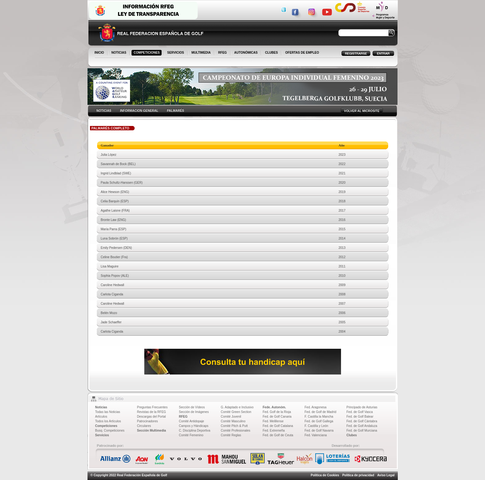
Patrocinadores (147, 421)
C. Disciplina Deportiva (194, 430)
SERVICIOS (176, 53)
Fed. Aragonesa (316, 407)
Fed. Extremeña (274, 430)
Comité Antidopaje (191, 421)
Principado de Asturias (362, 407)
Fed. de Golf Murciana (362, 430)
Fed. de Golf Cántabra (362, 421)
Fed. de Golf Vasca (360, 412)
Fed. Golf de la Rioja (277, 412)
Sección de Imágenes (194, 412)
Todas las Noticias (107, 412)
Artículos (101, 416)
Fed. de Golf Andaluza (362, 426)
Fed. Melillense (273, 421)
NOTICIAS (119, 53)
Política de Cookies (325, 475)
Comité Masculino (233, 421)
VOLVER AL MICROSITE (361, 111)
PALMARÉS (175, 110)
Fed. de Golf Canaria (277, 416)
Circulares (144, 426)
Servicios (102, 435)
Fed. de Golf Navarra (319, 430)
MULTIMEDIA (201, 53)
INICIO (100, 53)
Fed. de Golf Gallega (319, 421)
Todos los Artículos (108, 421)
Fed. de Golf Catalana (278, 426)
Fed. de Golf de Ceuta (278, 435)
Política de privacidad (358, 475)
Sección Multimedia (151, 430)
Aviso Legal (386, 475)
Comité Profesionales (235, 430)
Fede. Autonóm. (274, 407)
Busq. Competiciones (110, 430)
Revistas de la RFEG (151, 412)
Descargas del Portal (151, 416)
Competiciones (106, 426)
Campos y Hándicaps (194, 426)
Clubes (352, 435)
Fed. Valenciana (316, 435)
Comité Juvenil (231, 416)
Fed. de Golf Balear (360, 416)
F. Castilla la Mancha (319, 416)
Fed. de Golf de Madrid (320, 412)
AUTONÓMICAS (246, 52)
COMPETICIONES (147, 53)
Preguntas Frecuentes (152, 407)
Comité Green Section (236, 412)
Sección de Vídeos (192, 407)
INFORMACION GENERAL (139, 110)
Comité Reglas (231, 435)
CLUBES (271, 52)
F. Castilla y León (316, 426)
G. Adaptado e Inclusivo (237, 407)
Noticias (101, 407)
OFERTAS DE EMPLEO (302, 52)
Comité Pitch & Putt (234, 426)
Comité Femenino (191, 435)
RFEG (223, 53)
